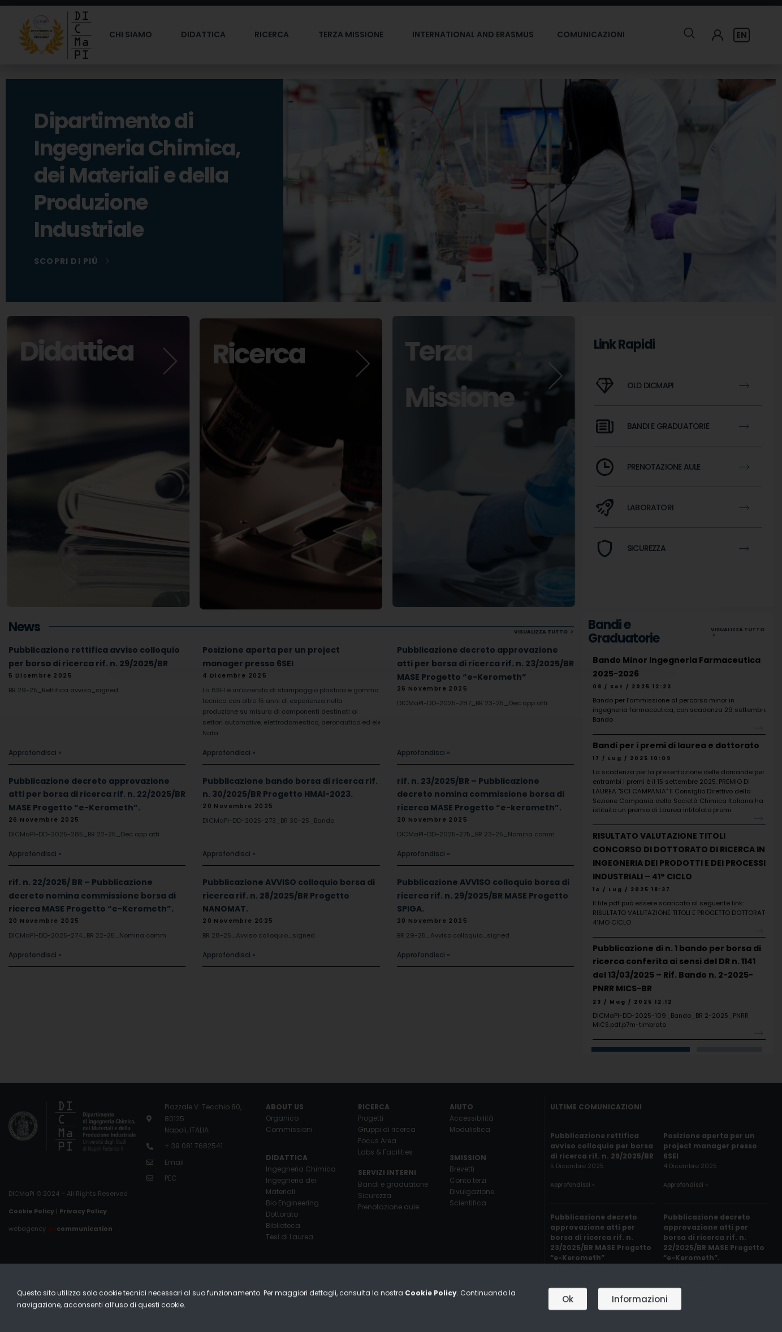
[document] (391, 666)
